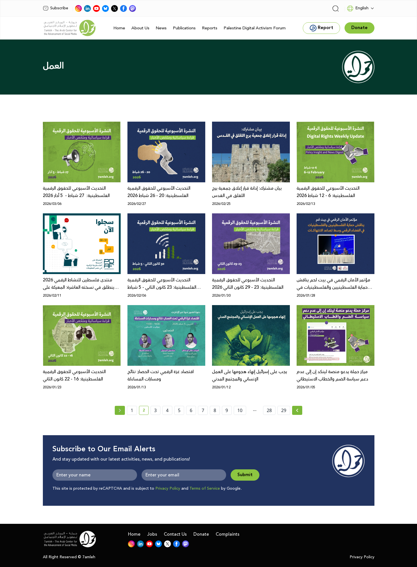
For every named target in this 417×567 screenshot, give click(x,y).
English (358, 8)
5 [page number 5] (179, 410)
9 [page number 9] (227, 410)
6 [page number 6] (191, 410)
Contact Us (175, 534)
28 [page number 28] (269, 410)
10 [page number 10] (239, 410)
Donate (201, 534)
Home (119, 28)
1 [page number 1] (132, 410)
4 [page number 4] (167, 410)
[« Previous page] (120, 410)
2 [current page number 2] (146, 411)
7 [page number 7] (203, 410)
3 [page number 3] (155, 410)
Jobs (152, 534)
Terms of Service (204, 488)
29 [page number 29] (283, 410)
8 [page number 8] (214, 410)
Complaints (227, 534)
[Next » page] (297, 410)
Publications (184, 28)
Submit (245, 474)
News (161, 28)
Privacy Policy (167, 488)
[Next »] (297, 410)
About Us (140, 28)
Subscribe (55, 8)
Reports (209, 28)
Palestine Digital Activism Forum (255, 28)
